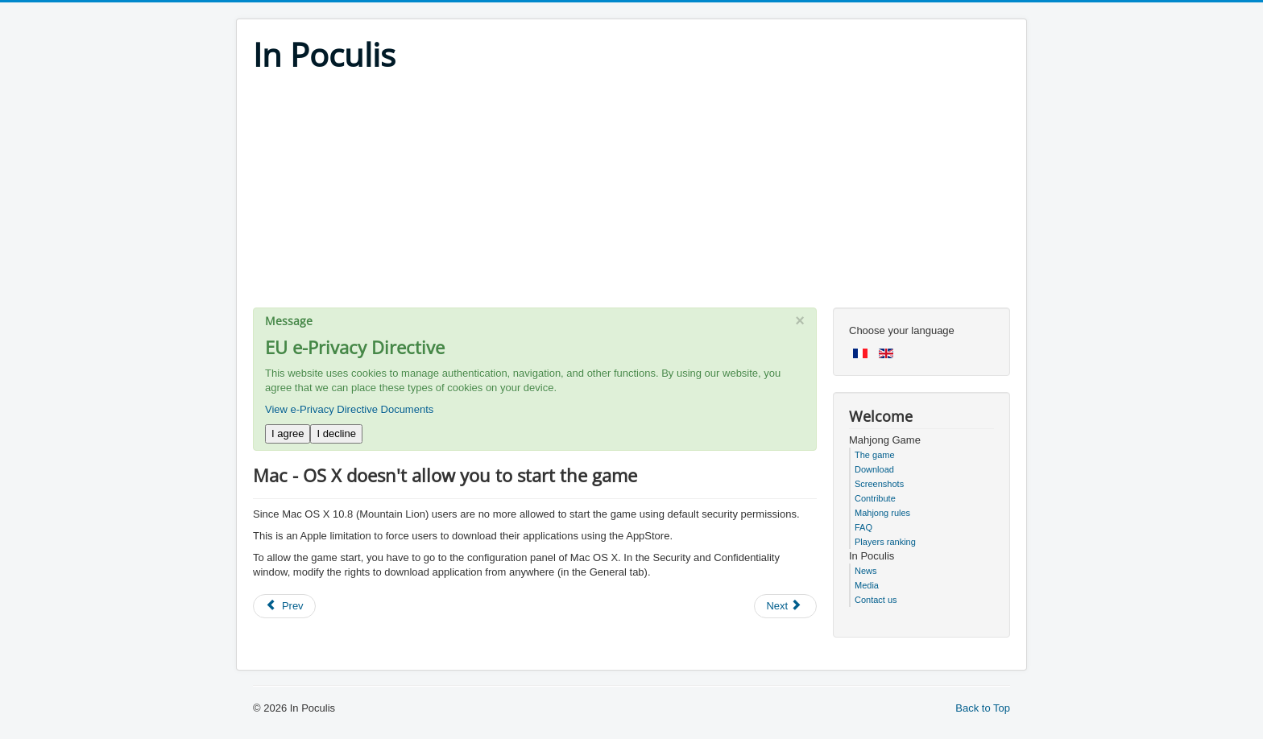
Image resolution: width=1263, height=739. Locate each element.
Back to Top (982, 708)
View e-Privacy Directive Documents (349, 409)
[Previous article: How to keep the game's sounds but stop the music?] (284, 606)
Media (867, 585)
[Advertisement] (631, 195)
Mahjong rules (882, 513)
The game (875, 455)
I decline (336, 433)
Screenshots (879, 484)
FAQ (863, 527)
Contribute (875, 498)
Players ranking (885, 542)
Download (874, 469)
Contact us (876, 600)
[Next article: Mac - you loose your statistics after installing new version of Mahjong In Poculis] (785, 606)
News (866, 571)
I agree (287, 433)
